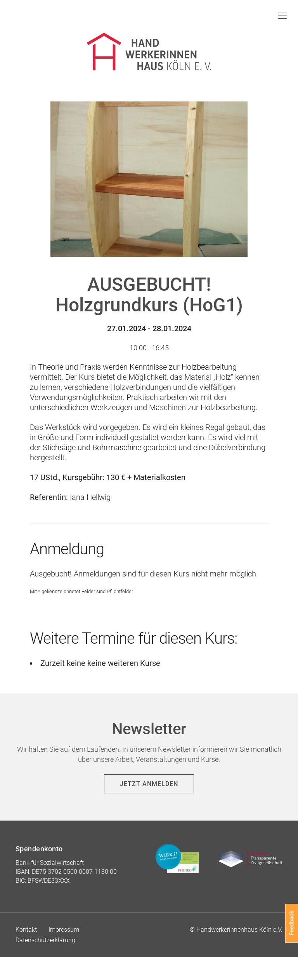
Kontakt (26, 929)
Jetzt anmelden (149, 784)
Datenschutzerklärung (45, 940)
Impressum (64, 929)
